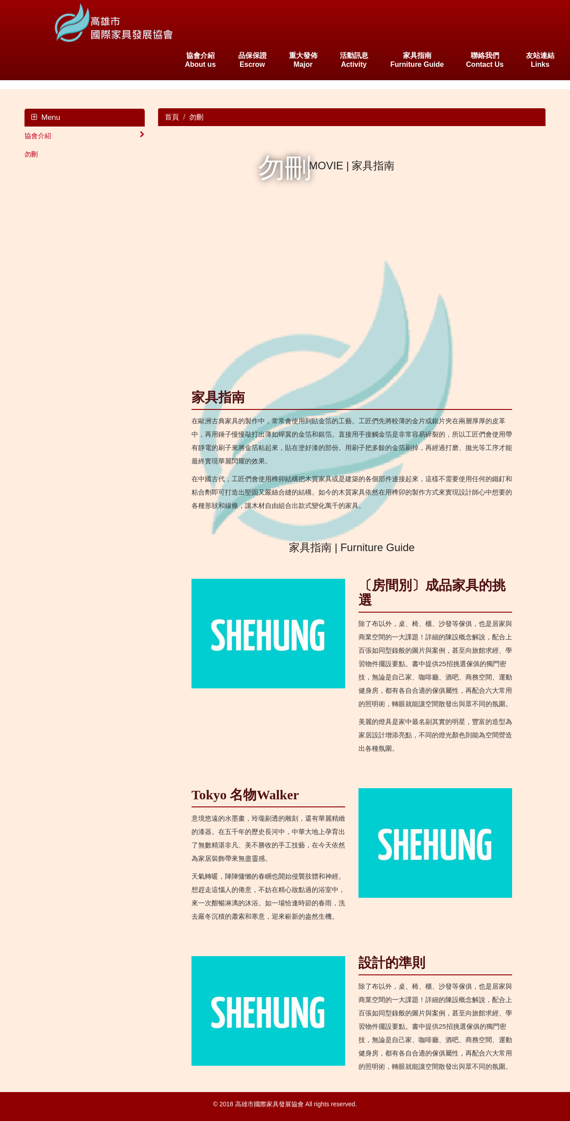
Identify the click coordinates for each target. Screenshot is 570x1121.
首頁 (172, 117)
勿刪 (31, 154)
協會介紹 (84, 135)
